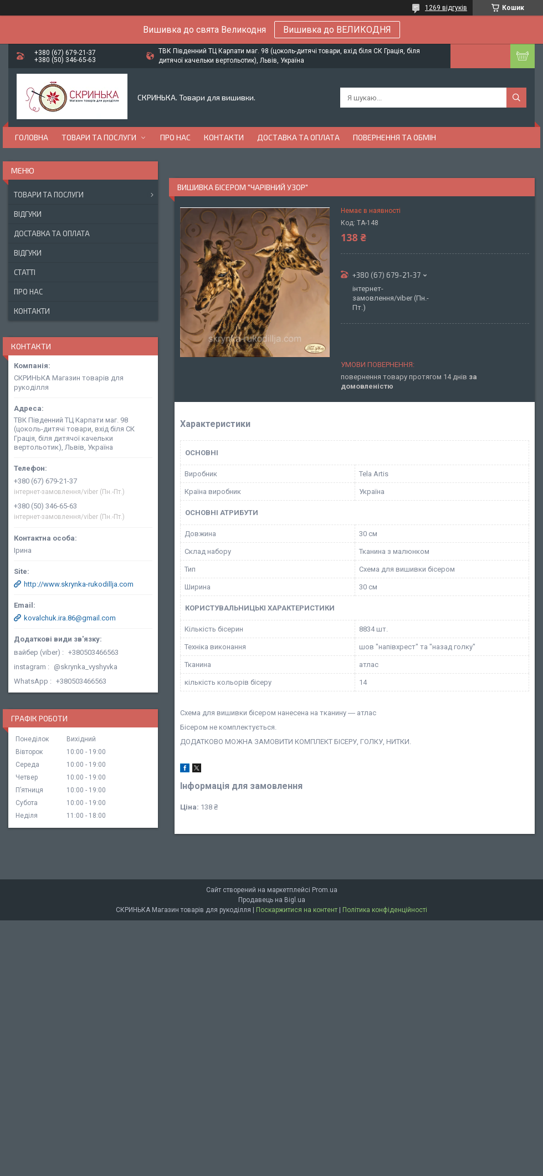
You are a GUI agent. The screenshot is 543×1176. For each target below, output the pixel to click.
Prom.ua (324, 890)
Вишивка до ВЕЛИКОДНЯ (337, 29)
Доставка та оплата (298, 137)
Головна (31, 137)
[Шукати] (516, 98)
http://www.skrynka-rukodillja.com (79, 584)
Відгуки (28, 214)
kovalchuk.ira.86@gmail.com (70, 618)
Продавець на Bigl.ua (271, 900)
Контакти (224, 137)
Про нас (175, 137)
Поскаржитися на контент (296, 910)
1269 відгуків (446, 8)
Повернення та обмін (394, 137)
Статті (24, 272)
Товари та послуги (99, 137)
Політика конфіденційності (384, 910)
